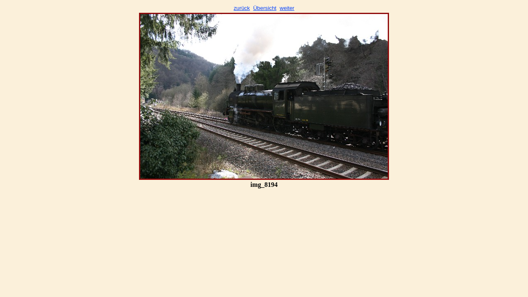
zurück (241, 8)
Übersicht (264, 8)
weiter (287, 8)
